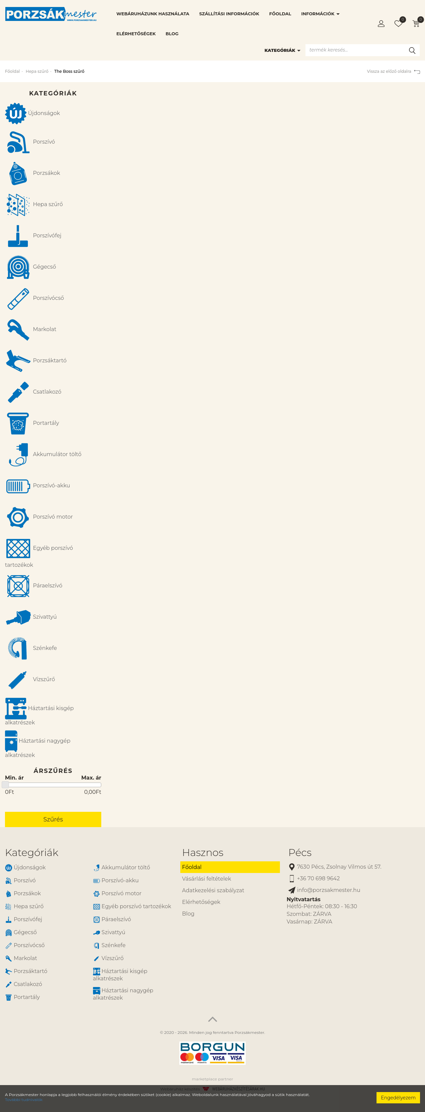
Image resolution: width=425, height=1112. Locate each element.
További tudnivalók (23, 1099)
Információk (320, 13)
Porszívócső (34, 298)
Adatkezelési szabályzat (213, 890)
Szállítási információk (229, 13)
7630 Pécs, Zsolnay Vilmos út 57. (334, 867)
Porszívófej (33, 236)
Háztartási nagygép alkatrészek (37, 744)
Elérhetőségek (136, 33)
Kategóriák (282, 50)
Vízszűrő (30, 680)
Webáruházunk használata (153, 13)
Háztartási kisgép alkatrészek (39, 712)
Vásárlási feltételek (206, 879)
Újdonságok (32, 113)
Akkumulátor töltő (43, 454)
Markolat (30, 329)
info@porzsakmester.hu (324, 890)
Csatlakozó (33, 392)
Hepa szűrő (37, 71)
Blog (172, 33)
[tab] (88, 852)
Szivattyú (31, 617)
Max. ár (91, 778)
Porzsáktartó (35, 361)
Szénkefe (31, 648)
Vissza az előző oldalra (393, 71)
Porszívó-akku (37, 486)
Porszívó (30, 142)
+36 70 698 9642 (314, 879)
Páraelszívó (33, 586)
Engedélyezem (398, 1098)
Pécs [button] (299, 852)
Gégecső (30, 267)
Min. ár (14, 778)
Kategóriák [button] (31, 852)
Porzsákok (32, 173)
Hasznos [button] (202, 852)
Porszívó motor (39, 517)
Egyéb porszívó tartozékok (39, 551)
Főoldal (280, 13)
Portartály (32, 423)
